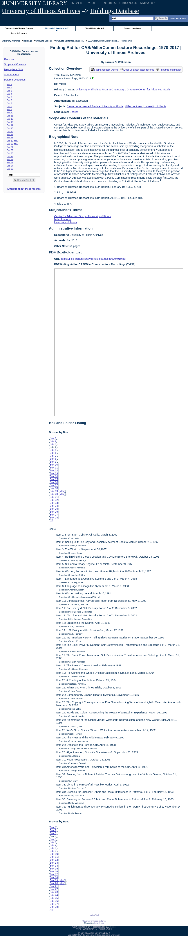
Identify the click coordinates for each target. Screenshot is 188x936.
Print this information (168, 69)
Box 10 (10, 113)
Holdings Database (114, 11)
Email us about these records (24, 188)
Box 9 (9, 109)
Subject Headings (132, 28)
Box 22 (10, 150)
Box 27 (10, 166)
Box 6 (9, 100)
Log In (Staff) (94, 915)
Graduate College (43, 41)
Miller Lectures (133, 106)
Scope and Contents (15, 64)
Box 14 (10, 125)
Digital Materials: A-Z (94, 28)
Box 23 (10, 153)
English (74, 111)
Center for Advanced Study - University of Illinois (95, 106)
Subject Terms (11, 74)
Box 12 (10, 119)
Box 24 (10, 156)
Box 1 (9, 84)
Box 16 (10, 131)
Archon (91, 933)
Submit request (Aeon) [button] (104, 69)
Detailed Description (15, 79)
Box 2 (9, 88)
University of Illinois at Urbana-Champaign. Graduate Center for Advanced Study (123, 89)
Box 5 (9, 97)
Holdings (28, 41)
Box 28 (10, 169)
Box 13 (10, 122)
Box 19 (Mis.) (13, 141)
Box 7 (9, 103)
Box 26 (10, 163)
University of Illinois (154, 106)
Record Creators (19, 33)
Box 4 (9, 94)
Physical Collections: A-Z (56, 28)
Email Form (99, 923)
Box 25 (10, 159)
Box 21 (10, 147)
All (51, 520)
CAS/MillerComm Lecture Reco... (103, 41)
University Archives (10, 41)
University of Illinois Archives (41, 11)
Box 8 (9, 106)
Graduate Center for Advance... (69, 41)
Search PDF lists (178, 18)
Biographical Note (13, 69)
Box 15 (10, 128)
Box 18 (10, 138)
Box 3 (9, 91)
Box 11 (10, 116)
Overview (9, 59)
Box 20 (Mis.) (13, 144)
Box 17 (10, 134)
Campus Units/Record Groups (19, 28)
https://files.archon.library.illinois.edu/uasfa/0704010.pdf (93, 258)
